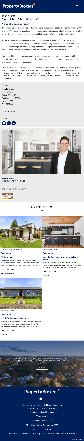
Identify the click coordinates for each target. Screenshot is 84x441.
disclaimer (13, 433)
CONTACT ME (42, 367)
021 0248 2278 (35, 409)
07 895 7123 (50, 409)
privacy (26, 433)
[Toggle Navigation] (77, 6)
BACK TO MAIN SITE (42, 430)
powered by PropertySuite (77, 439)
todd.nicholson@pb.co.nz (43, 412)
